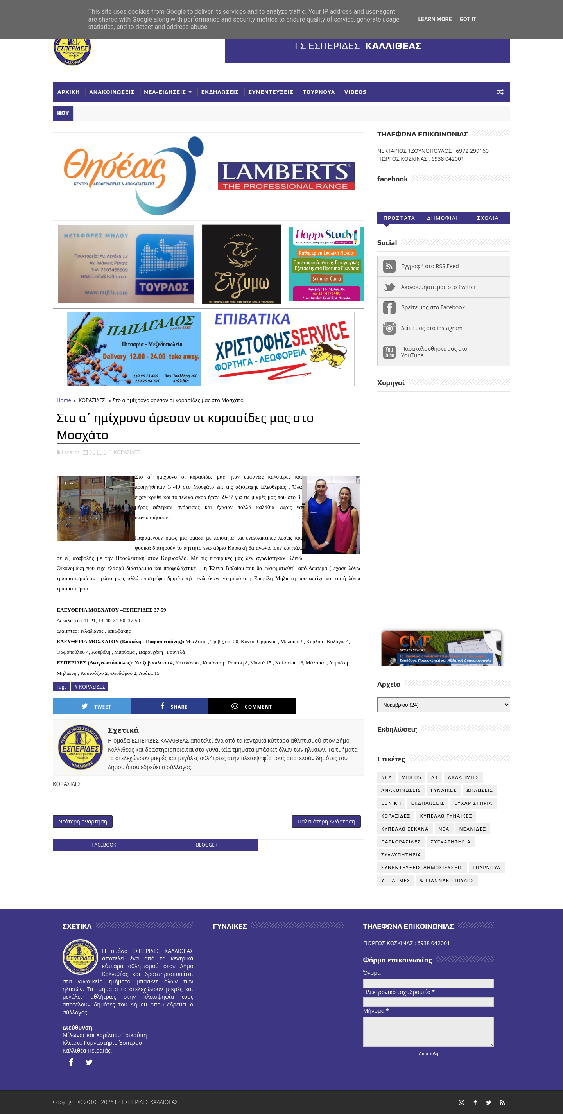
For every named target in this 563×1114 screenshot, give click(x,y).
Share (174, 706)
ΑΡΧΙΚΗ (68, 92)
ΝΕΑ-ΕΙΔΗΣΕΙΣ (165, 92)
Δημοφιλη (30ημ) (443, 219)
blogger (206, 844)
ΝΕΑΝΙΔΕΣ (472, 829)
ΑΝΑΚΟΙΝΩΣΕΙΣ (112, 92)
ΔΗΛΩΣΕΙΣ (479, 790)
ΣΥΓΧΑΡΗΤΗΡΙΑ (451, 842)
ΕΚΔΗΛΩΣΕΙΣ (220, 92)
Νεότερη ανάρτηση (82, 821)
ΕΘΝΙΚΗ (391, 803)
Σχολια (488, 218)
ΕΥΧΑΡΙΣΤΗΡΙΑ (473, 803)
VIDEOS (355, 92)
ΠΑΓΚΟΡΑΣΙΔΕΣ (401, 842)
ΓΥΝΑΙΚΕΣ (444, 790)
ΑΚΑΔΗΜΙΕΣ (463, 777)
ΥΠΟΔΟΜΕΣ (396, 880)
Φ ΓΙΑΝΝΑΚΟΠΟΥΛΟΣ (447, 880)
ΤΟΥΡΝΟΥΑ (319, 92)
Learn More (435, 19)
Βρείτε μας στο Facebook (433, 307)
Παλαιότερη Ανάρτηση (326, 821)
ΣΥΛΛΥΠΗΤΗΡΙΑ (401, 854)
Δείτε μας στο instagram (432, 328)
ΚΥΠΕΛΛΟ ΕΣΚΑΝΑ (405, 829)
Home (64, 400)
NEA (386, 777)
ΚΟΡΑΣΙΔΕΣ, (128, 452)
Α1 (434, 777)
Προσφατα (399, 218)
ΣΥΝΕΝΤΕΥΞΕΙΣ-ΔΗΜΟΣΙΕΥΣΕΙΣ (422, 867)
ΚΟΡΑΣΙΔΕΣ (92, 400)
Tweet (96, 706)
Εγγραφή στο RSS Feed (430, 266)
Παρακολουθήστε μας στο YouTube (434, 352)
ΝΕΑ (444, 829)
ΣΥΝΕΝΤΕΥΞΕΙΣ (270, 92)
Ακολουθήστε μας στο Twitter (438, 287)
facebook (104, 844)
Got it (467, 19)
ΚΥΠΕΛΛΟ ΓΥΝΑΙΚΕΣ (446, 816)
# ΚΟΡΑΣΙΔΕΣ (89, 686)
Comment (251, 706)
